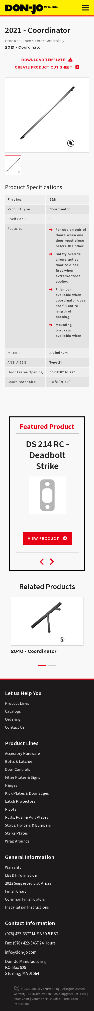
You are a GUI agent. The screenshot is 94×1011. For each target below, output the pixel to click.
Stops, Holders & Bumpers (28, 825)
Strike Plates (16, 833)
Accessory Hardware (22, 753)
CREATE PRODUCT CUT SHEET (47, 67)
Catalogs (13, 711)
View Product (47, 538)
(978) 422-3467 (26, 943)
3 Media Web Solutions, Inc (16, 988)
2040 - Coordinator (34, 651)
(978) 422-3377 (18, 933)
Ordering (13, 719)
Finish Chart (15, 891)
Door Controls (48, 40)
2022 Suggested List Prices (28, 883)
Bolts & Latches (19, 761)
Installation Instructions (27, 907)
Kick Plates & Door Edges (27, 793)
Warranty (13, 867)
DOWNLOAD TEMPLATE (46, 59)
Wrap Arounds (17, 841)
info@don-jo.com (21, 952)
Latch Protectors (20, 801)
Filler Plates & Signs (22, 777)
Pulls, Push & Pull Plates (26, 817)
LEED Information (21, 875)
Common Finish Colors (25, 899)
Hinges (11, 785)
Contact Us (15, 727)
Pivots (10, 809)
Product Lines (18, 40)
